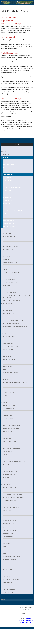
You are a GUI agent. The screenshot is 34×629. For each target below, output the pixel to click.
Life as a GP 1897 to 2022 (9, 520)
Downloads (4, 330)
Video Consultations (9, 226)
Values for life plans (9, 474)
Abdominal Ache (7, 366)
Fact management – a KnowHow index (14, 504)
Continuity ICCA (7, 310)
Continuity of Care (6, 303)
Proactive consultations (10, 282)
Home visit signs (7, 513)
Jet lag (5, 395)
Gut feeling (6, 259)
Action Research (7, 569)
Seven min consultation (9, 292)
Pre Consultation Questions (11, 272)
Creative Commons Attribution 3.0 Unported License (26, 620)
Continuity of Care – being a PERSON (13, 320)
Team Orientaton (7, 415)
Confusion (6, 243)
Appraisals (4, 157)
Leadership (4, 402)
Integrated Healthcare (9, 517)
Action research (7, 550)
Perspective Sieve (7, 200)
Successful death (8, 536)
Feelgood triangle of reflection (12, 435)
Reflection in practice (9, 207)
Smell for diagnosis (8, 533)
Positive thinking (8, 451)
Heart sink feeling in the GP (10, 262)
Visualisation (6, 477)
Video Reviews (7, 356)
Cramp (4, 385)
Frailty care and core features (11, 507)
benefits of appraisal (9, 164)
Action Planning (7, 233)
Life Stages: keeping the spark (11, 586)
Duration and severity (9, 249)
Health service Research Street (11, 556)
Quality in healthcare (9, 527)
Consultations (5, 230)
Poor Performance (8, 203)
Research (3, 546)
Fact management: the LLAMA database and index (16, 573)
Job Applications (7, 445)
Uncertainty (6, 543)
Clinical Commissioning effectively (13, 491)
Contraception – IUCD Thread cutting (13, 497)
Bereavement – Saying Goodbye (11, 425)
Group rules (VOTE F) (8, 343)
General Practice (8, 510)
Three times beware (8, 540)
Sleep (4, 399)
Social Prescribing (8, 592)
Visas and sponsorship (9, 359)
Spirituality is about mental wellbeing (14, 461)
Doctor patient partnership (10, 246)
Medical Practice (6, 484)
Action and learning (9, 336)
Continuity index (7, 317)
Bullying (5, 167)
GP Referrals (6, 256)
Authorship (6, 553)
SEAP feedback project (9, 559)
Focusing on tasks (8, 177)
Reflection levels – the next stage (12, 210)
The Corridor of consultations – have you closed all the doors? (17, 296)
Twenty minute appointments (11, 300)
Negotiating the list (8, 266)
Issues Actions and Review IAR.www (13, 187)
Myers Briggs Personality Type (11, 194)
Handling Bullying (8, 180)
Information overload (9, 441)
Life (2, 422)
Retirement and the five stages (11, 458)
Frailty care (6, 576)
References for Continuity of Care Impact (15, 326)
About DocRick (5, 151)
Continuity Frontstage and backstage (14, 307)
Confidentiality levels (9, 171)
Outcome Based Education (10, 346)
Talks (2, 566)
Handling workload (9, 184)
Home (2, 148)
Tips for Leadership (8, 418)
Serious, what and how (9, 289)
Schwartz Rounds (8, 349)
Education (4, 333)
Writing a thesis (7, 563)
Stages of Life (6, 464)
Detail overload (7, 431)
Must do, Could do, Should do (11, 448)
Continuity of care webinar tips (12, 323)
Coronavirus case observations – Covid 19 (15, 382)
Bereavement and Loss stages (11, 428)
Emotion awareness (8, 253)
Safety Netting (7, 285)
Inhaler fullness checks (10, 389)
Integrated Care (7, 582)
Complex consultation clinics (11, 239)
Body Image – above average (11, 372)
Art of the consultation (10, 236)
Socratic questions (8, 220)
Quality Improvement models (11, 412)
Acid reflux (6, 369)
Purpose (5, 454)
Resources (6, 154)
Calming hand (7, 376)
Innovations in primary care (11, 579)
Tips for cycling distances (10, 471)
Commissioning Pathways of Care (12, 494)
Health (3, 363)
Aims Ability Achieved (9, 405)
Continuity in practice (9, 313)
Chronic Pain (6, 379)
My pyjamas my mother (9, 523)
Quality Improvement (9, 408)
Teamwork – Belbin (8, 223)
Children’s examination (9, 487)
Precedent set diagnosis (9, 276)
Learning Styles (7, 190)
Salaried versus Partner (9, 217)
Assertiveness (6, 161)
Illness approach (7, 438)
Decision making (8, 174)
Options (5, 269)
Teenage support (7, 468)
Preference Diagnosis (9, 279)
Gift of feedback (7, 340)
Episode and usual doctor (10, 500)
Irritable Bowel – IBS (8, 392)
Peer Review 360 (7, 197)
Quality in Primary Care (9, 530)
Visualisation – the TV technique (12, 481)
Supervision (6, 353)
